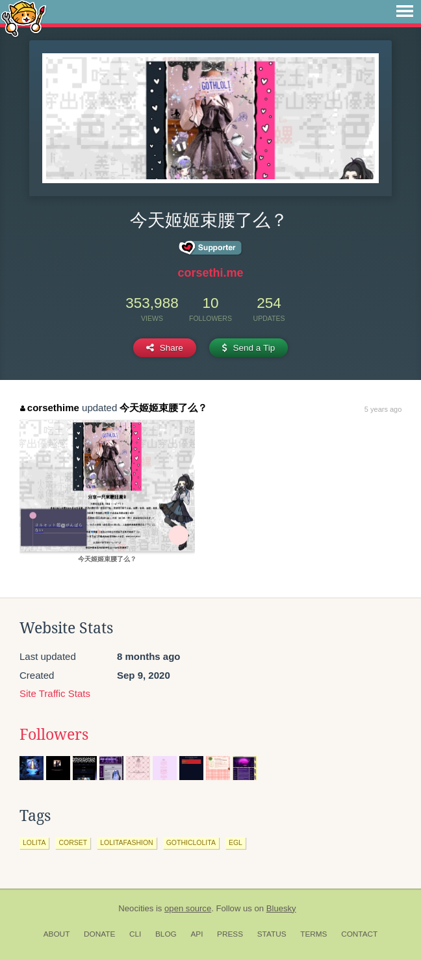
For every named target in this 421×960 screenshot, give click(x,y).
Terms (313, 934)
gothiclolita (191, 842)
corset (72, 842)
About (57, 934)
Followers (53, 734)
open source (187, 908)
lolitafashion (126, 842)
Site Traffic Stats (54, 693)
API (196, 934)
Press (230, 934)
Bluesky (281, 908)
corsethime (49, 407)
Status (272, 934)
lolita (34, 842)
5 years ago (383, 409)
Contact (359, 934)
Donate (99, 934)
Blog (166, 934)
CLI (135, 934)
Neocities (135, 908)
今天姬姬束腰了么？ (163, 407)
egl (235, 842)
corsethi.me (210, 272)
